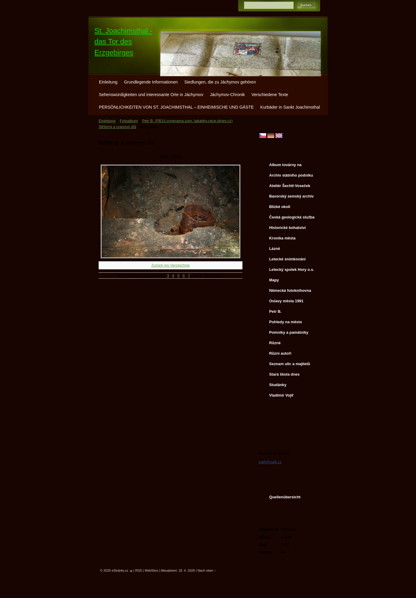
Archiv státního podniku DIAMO (291, 176)
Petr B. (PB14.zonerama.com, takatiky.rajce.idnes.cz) (187, 121)
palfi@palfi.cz (270, 462)
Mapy (274, 280)
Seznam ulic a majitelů (289, 364)
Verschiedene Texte (269, 94)
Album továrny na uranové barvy (285, 166)
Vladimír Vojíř (281, 395)
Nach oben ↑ (207, 570)
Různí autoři (280, 353)
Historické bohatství (287, 227)
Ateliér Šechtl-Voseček (289, 185)
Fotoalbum (129, 121)
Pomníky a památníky (288, 332)
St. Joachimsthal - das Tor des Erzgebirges (123, 42)
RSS (138, 570)
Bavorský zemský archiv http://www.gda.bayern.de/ (292, 197)
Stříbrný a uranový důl (117, 127)
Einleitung (108, 82)
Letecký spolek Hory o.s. (291, 269)
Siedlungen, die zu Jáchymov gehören (220, 82)
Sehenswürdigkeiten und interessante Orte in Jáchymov (151, 94)
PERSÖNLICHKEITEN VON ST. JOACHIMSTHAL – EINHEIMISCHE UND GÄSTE (176, 107)
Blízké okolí (279, 206)
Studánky (278, 385)
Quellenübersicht (285, 497)
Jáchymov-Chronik (227, 94)
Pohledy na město (285, 322)
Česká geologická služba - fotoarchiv (292, 218)
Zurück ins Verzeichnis (170, 265)
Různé (275, 343)
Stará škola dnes (284, 374)
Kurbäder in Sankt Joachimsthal (290, 107)
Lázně (274, 248)
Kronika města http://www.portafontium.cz (291, 239)
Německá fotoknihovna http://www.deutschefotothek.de (292, 291)
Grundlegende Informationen (151, 82)
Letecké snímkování (287, 259)
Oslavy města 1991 (286, 301)
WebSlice (151, 570)
